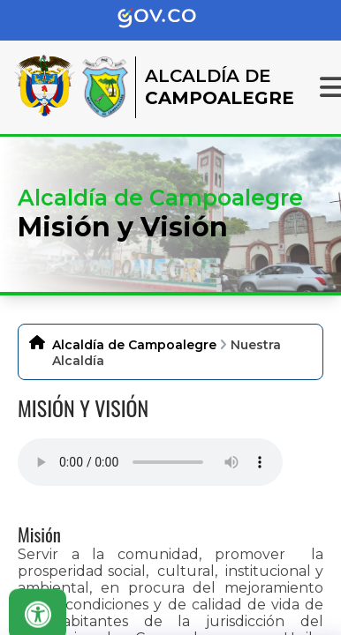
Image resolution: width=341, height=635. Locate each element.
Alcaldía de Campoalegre (134, 345)
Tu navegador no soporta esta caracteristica (150, 462)
